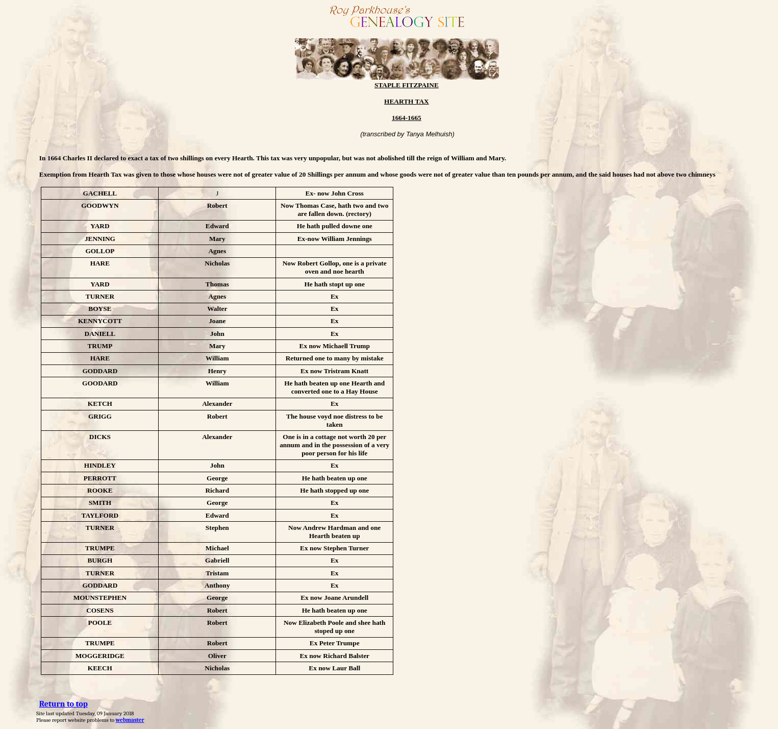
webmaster (130, 720)
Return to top (63, 704)
